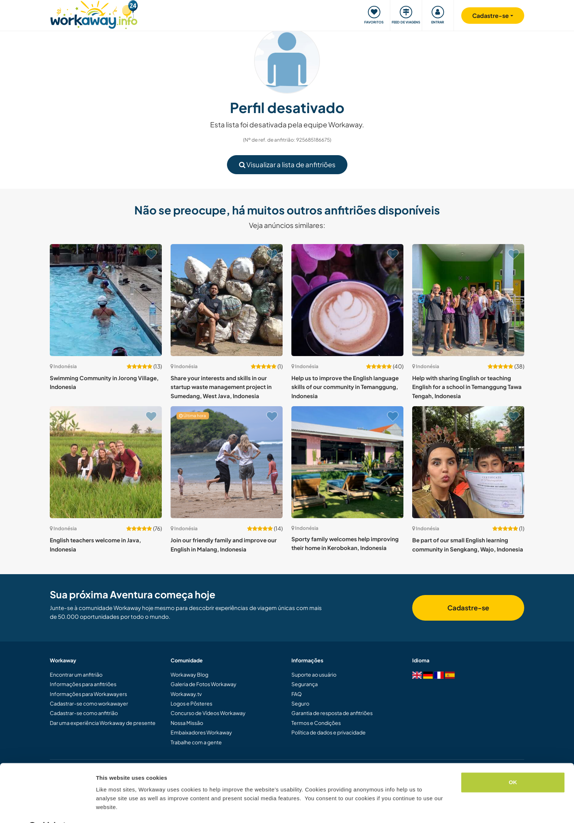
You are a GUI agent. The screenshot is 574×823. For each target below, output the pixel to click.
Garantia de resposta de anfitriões (332, 713)
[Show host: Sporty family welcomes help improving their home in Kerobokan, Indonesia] (347, 462)
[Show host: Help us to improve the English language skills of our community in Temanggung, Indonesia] (347, 300)
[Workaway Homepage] (94, 13)
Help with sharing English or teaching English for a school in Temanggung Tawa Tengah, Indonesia (467, 386)
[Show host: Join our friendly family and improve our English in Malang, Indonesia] (227, 462)
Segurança (304, 684)
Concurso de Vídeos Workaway (208, 713)
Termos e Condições (316, 722)
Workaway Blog (189, 674)
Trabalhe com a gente (196, 742)
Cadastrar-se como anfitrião (84, 713)
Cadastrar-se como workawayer (89, 703)
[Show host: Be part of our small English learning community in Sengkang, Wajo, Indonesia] (468, 462)
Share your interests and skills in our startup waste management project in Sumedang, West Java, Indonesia (221, 386)
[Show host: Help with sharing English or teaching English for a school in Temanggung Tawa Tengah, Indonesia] (468, 300)
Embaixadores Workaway (201, 732)
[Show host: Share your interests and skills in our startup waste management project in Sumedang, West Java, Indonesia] (227, 300)
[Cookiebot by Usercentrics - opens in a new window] (47, 808)
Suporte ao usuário (313, 674)
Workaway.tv (186, 694)
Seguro (300, 703)
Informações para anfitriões (83, 684)
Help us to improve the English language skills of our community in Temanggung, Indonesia (345, 386)
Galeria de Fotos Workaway (203, 684)
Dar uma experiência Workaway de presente (103, 722)
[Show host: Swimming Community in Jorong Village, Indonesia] (106, 300)
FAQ (296, 694)
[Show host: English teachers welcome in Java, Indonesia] (106, 462)
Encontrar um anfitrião (76, 674)
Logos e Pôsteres (191, 703)
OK (513, 763)
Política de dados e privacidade (328, 732)
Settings (107, 808)
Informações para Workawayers (88, 694)
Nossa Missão (187, 722)
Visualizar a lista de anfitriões (287, 164)
